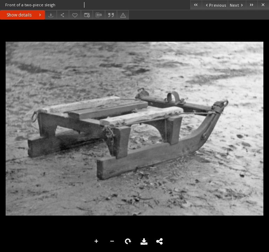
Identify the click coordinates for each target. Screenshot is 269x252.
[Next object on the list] (237, 4)
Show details (25, 15)
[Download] (51, 15)
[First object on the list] (196, 4)
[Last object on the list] (251, 4)
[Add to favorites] (75, 15)
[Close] (263, 4)
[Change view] (87, 15)
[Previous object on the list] (215, 4)
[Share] (63, 15)
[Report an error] (123, 15)
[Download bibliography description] (99, 15)
